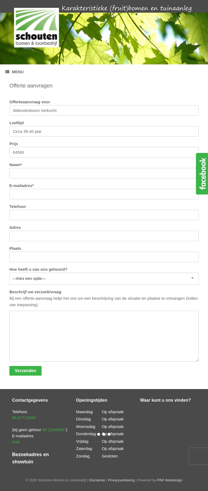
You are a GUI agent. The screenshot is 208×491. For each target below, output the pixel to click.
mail (16, 441)
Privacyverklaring (121, 480)
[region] (104, 32)
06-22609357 (54, 429)
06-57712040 (24, 417)
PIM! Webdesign (170, 480)
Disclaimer (97, 480)
